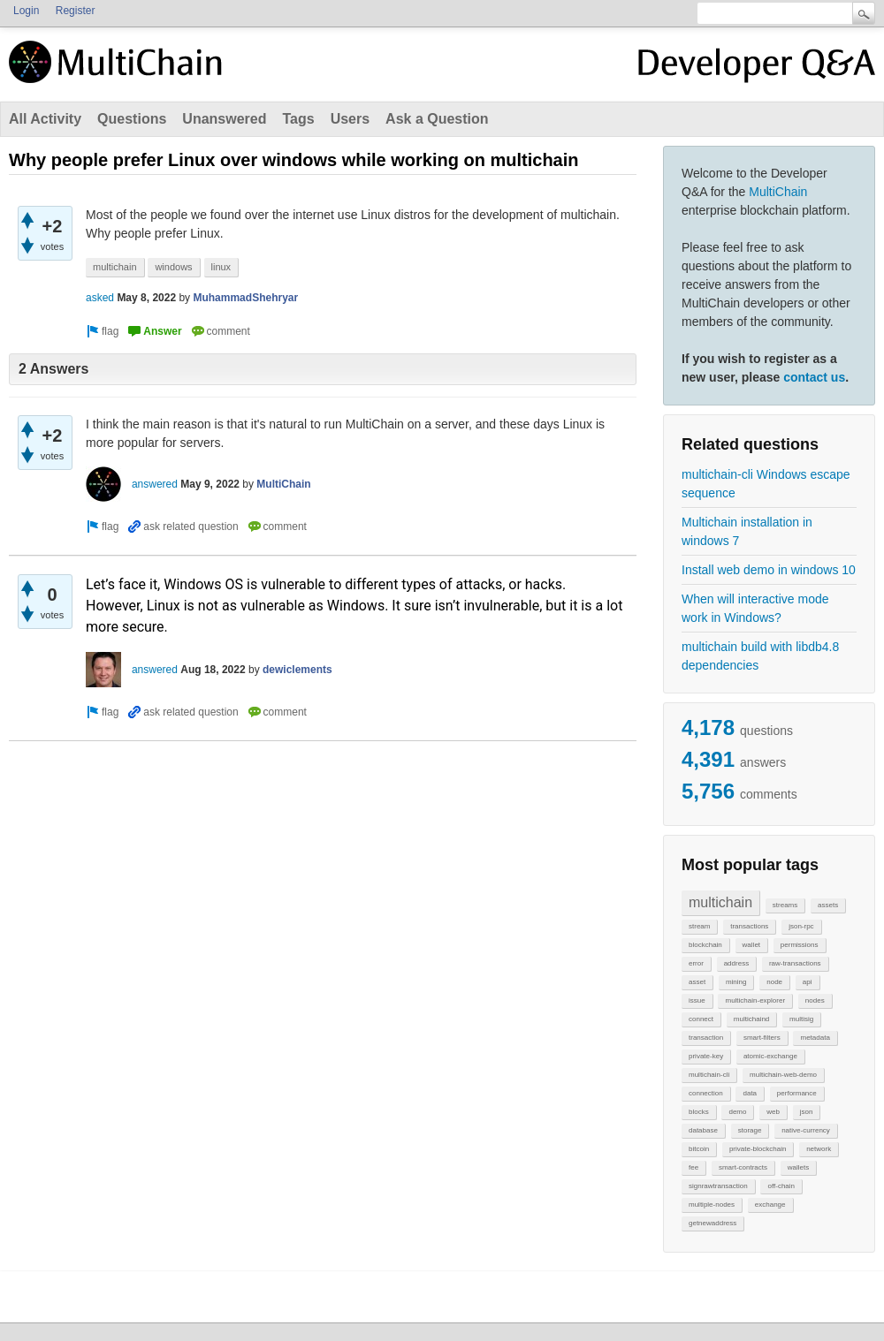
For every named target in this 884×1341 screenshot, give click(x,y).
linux (221, 266)
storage (750, 1130)
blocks (699, 1112)
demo (737, 1112)
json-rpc (801, 926)
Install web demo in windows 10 (769, 570)
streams (785, 905)
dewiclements (297, 669)
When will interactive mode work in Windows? (755, 608)
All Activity (45, 118)
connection (706, 1093)
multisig (801, 1019)
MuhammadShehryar (245, 298)
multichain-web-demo (783, 1075)
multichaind (751, 1019)
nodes (815, 1000)
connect (701, 1019)
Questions (131, 118)
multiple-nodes (712, 1204)
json (806, 1112)
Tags (298, 118)
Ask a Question (436, 118)
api (807, 982)
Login (26, 10)
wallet (751, 945)
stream (699, 926)
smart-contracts (743, 1167)
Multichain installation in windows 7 (747, 531)
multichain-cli (709, 1075)
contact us (814, 377)
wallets (798, 1167)
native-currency (805, 1130)
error (696, 963)
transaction (706, 1038)
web (773, 1112)
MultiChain (778, 192)
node (774, 982)
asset (697, 982)
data (750, 1093)
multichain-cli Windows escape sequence (766, 483)
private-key (706, 1056)
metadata (814, 1038)
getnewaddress (712, 1223)
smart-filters (762, 1038)
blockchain (705, 945)
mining (736, 982)
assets (828, 905)
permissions (800, 945)
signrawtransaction (718, 1186)
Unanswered (224, 118)
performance (797, 1093)
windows (173, 266)
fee (693, 1167)
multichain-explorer (755, 1000)
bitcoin (699, 1149)
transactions (749, 926)
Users (350, 118)
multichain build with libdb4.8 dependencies (760, 656)
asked (100, 298)
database (703, 1130)
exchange (770, 1204)
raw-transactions (795, 963)
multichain (720, 902)
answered (155, 484)
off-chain (781, 1186)
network (818, 1149)
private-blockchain (757, 1149)
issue (697, 1000)
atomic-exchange (770, 1056)
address (736, 963)
